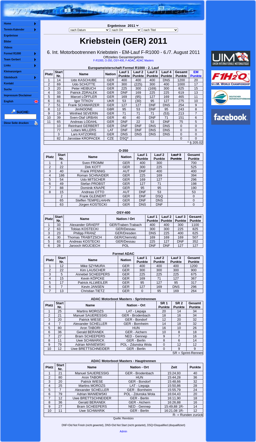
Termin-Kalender (14, 29)
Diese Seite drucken (16, 123)
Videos (8, 47)
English (8, 101)
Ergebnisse (11, 35)
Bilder (7, 41)
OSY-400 (118, 60)
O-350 (108, 60)
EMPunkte (195, 74)
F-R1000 (98, 60)
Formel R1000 (12, 53)
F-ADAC (130, 60)
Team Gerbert (12, 59)
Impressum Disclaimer (18, 95)
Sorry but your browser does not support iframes (231, 25)
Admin (123, 431)
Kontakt (9, 83)
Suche (8, 89)
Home (7, 23)
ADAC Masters (144, 60)
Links (7, 65)
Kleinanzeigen (12, 71)
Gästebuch (10, 77)
